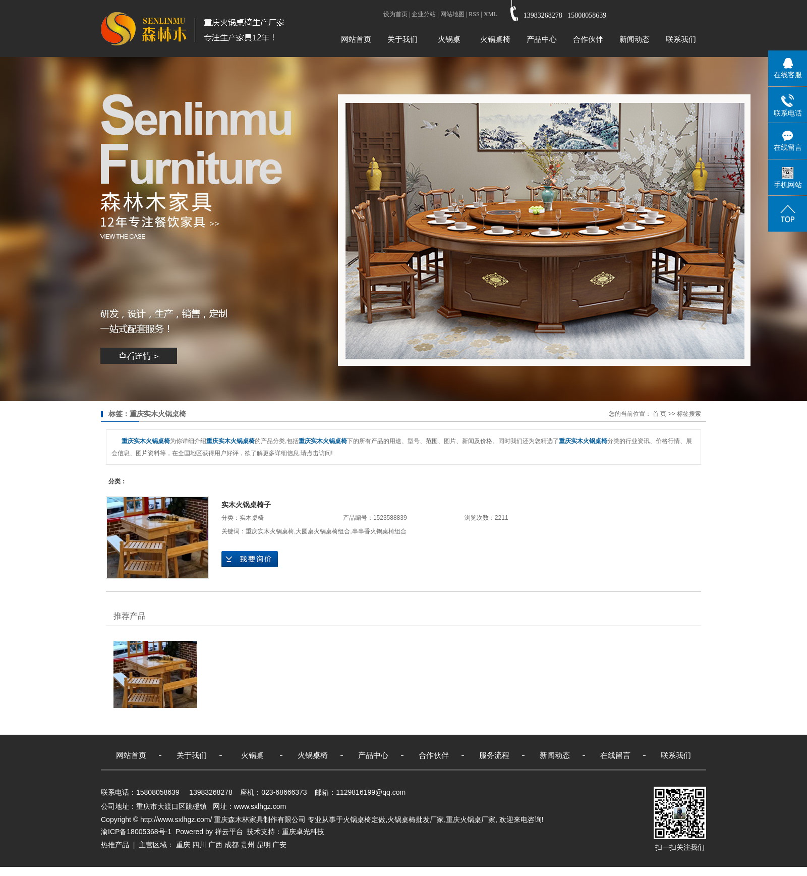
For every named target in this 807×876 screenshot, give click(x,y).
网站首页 (356, 39)
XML (490, 14)
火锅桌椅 (495, 39)
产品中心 (542, 39)
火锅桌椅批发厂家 (415, 819)
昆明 (264, 845)
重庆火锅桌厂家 (470, 819)
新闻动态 (634, 39)
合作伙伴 (588, 39)
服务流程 (494, 755)
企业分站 (424, 14)
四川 (199, 845)
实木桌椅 (252, 517)
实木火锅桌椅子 (246, 505)
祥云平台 (229, 832)
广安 (279, 845)
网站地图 (452, 14)
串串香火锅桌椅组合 (379, 531)
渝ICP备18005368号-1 (136, 832)
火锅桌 (449, 39)
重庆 (183, 845)
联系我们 (681, 39)
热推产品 (115, 845)
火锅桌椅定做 (364, 819)
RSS (474, 14)
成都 (231, 845)
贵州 (248, 845)
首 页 (659, 413)
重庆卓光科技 (303, 832)
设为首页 (395, 14)
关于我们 (402, 39)
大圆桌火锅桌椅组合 (323, 531)
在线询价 (249, 559)
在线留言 (615, 755)
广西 (215, 845)
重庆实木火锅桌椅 (270, 531)
